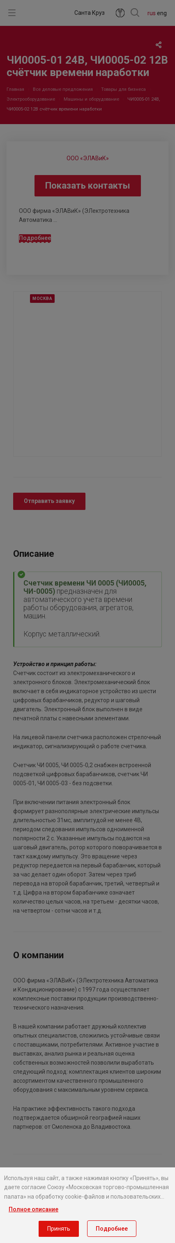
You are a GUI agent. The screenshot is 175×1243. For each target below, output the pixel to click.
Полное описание (33, 1209)
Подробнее (112, 1228)
